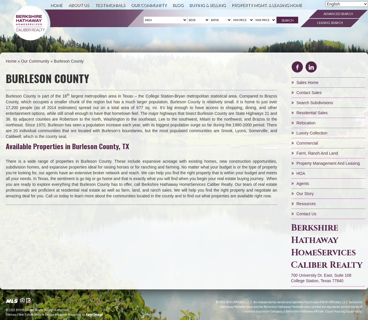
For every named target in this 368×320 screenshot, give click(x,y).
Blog (177, 4)
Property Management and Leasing (328, 163)
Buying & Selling (207, 4)
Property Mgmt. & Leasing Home (266, 4)
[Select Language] (346, 4)
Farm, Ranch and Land (317, 153)
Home (56, 4)
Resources (306, 203)
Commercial (307, 143)
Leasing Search (330, 23)
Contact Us (306, 214)
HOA (300, 173)
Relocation (305, 123)
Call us (52, 196)
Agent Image (94, 314)
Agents (302, 183)
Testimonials (110, 4)
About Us (78, 4)
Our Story (305, 193)
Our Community (149, 4)
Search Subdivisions (314, 102)
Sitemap (11, 314)
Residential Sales (312, 113)
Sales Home (307, 82)
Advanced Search (338, 14)
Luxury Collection (311, 133)
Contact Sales (309, 92)
